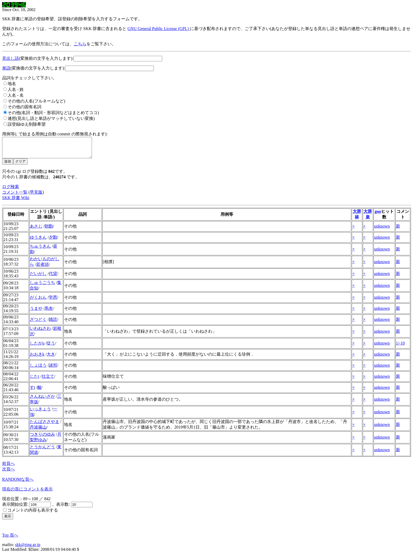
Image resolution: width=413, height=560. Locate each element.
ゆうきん (38, 241)
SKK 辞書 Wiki (15, 201)
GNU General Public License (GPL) (158, 28)
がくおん (38, 301)
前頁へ (8, 467)
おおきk (37, 358)
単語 (6, 68)
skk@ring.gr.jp (27, 548)
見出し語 (10, 58)
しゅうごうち (42, 286)
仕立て (48, 380)
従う (51, 347)
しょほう (38, 369)
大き (51, 358)
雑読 (53, 323)
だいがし (38, 277)
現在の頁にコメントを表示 (27, 493)
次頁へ (8, 473)
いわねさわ (40, 332)
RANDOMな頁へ (17, 483)
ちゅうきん (40, 250)
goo (378, 215)
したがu (37, 347)
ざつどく (38, 323)
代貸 (53, 277)
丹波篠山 (38, 431)
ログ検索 (10, 190)
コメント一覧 (14, 196)
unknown (382, 230)
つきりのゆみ (42, 438)
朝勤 (49, 230)
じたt (34, 380)
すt (32, 391)
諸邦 (53, 369)
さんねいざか (42, 400)
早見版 (36, 196)
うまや (36, 312)
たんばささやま (44, 425)
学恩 (53, 301)
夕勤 (53, 241)
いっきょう (40, 413)
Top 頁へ (10, 539)
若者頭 (42, 268)
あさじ (36, 230)
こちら (80, 44)
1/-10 (400, 347)
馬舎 (49, 312)
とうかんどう (42, 451)
